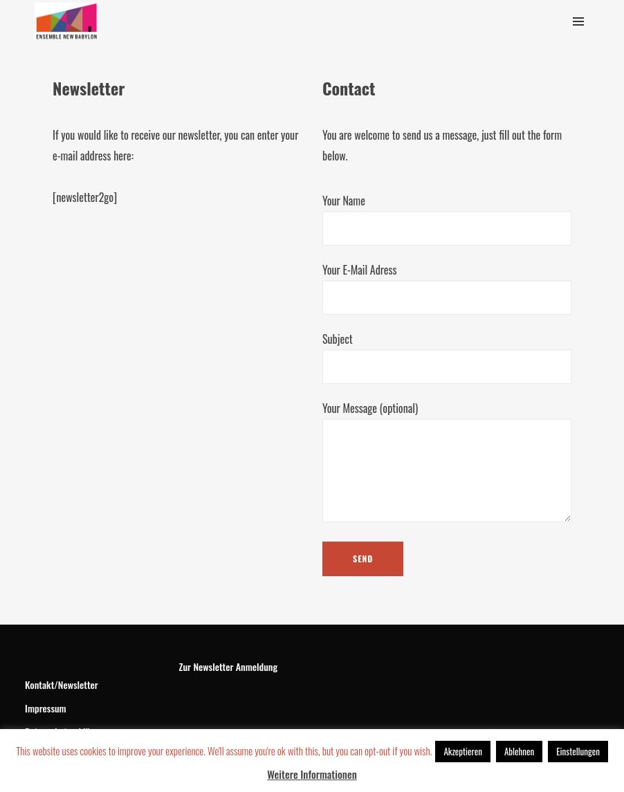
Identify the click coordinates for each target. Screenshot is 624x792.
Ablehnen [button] (519, 751)
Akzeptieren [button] (462, 751)
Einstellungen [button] (578, 751)
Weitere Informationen (312, 774)
